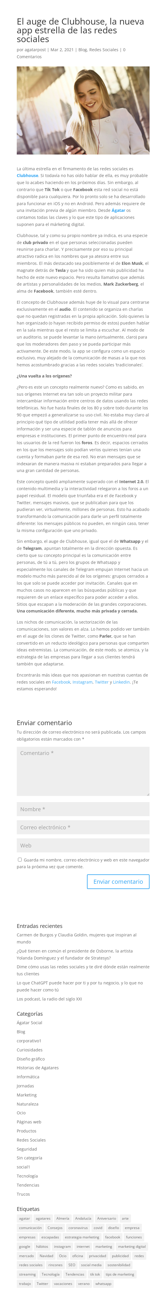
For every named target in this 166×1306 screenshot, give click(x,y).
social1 (23, 1167)
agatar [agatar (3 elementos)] (24, 1218)
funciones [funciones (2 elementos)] (134, 1237)
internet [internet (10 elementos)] (83, 1246)
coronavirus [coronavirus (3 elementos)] (78, 1227)
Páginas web (29, 1122)
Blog (82, 49)
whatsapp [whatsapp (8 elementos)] (103, 1283)
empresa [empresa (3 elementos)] (132, 1227)
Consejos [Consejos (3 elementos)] (55, 1227)
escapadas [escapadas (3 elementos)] (50, 1237)
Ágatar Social (29, 1022)
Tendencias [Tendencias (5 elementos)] (75, 1274)
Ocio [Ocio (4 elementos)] (62, 1255)
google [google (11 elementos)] (24, 1246)
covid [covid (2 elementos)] (98, 1227)
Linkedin (121, 682)
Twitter (102, 682)
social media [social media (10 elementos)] (91, 1264)
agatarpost (35, 49)
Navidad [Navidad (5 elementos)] (46, 1255)
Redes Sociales (103, 49)
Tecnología (27, 1176)
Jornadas (25, 1086)
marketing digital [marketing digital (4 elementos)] (132, 1246)
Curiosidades (30, 1050)
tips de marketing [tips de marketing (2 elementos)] (120, 1274)
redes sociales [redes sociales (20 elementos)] (31, 1264)
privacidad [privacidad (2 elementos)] (97, 1255)
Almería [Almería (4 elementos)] (62, 1218)
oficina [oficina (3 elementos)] (77, 1255)
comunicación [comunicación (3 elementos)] (30, 1227)
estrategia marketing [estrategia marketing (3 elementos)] (82, 1237)
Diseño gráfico (31, 1059)
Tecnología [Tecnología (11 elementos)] (51, 1274)
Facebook (60, 682)
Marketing (27, 1095)
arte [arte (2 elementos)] (125, 1218)
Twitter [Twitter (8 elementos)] (42, 1283)
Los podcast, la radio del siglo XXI (49, 999)
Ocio (21, 1112)
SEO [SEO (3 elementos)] (71, 1264)
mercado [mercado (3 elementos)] (26, 1255)
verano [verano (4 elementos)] (84, 1283)
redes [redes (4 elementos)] (139, 1255)
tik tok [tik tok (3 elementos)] (95, 1274)
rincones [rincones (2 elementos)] (55, 1264)
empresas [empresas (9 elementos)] (27, 1237)
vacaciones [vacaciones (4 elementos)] (63, 1283)
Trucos (23, 1194)
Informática (28, 1077)
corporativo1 (29, 1041)
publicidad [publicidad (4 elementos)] (120, 1255)
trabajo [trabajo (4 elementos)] (25, 1283)
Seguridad (27, 1149)
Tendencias (28, 1185)
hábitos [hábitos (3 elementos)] (42, 1246)
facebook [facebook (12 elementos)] (112, 1237)
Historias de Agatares (38, 1067)
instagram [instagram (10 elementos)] (62, 1246)
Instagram (82, 682)
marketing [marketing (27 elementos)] (103, 1246)
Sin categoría (29, 1158)
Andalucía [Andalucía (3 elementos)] (83, 1218)
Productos (26, 1131)
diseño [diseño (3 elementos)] (113, 1227)
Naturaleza (27, 1104)
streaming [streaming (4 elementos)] (27, 1274)
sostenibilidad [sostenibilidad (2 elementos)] (119, 1264)
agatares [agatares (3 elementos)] (43, 1218)
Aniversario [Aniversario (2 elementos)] (106, 1218)
